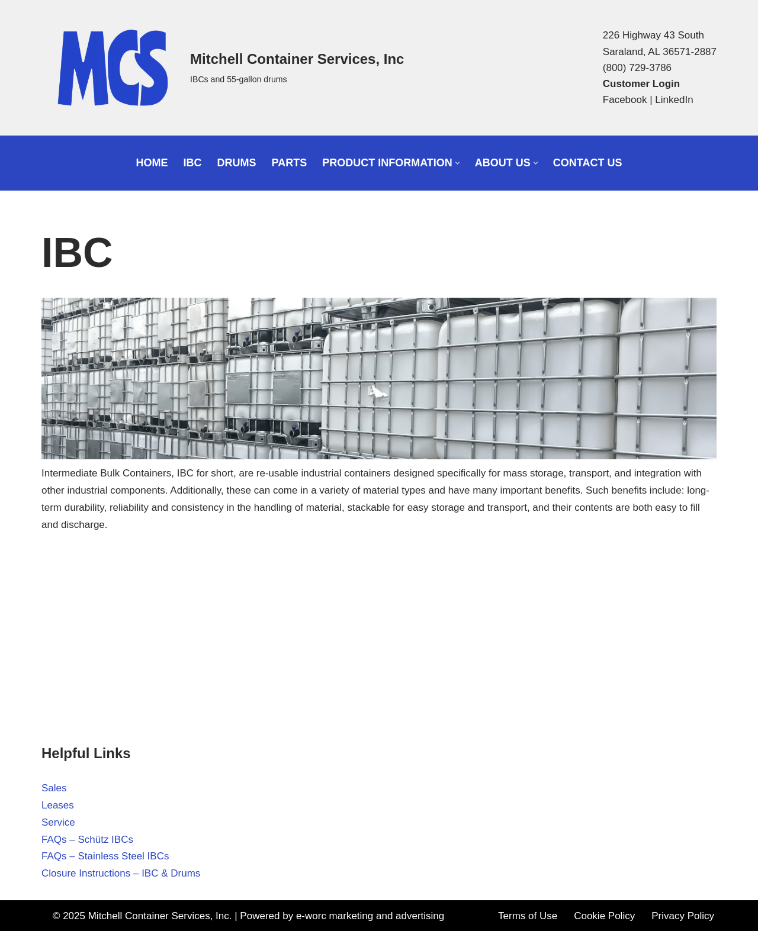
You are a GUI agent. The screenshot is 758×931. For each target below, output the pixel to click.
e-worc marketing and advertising (370, 916)
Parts (289, 163)
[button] (457, 163)
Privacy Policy (682, 916)
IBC (193, 163)
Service (58, 822)
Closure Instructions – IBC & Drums (120, 873)
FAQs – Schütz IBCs (87, 839)
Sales (54, 788)
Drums (236, 163)
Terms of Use (527, 916)
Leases (57, 805)
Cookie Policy (604, 916)
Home (152, 163)
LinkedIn (674, 99)
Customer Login (641, 83)
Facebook (625, 99)
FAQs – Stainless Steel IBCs (105, 856)
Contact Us (587, 163)
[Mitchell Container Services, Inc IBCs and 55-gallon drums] (222, 68)
